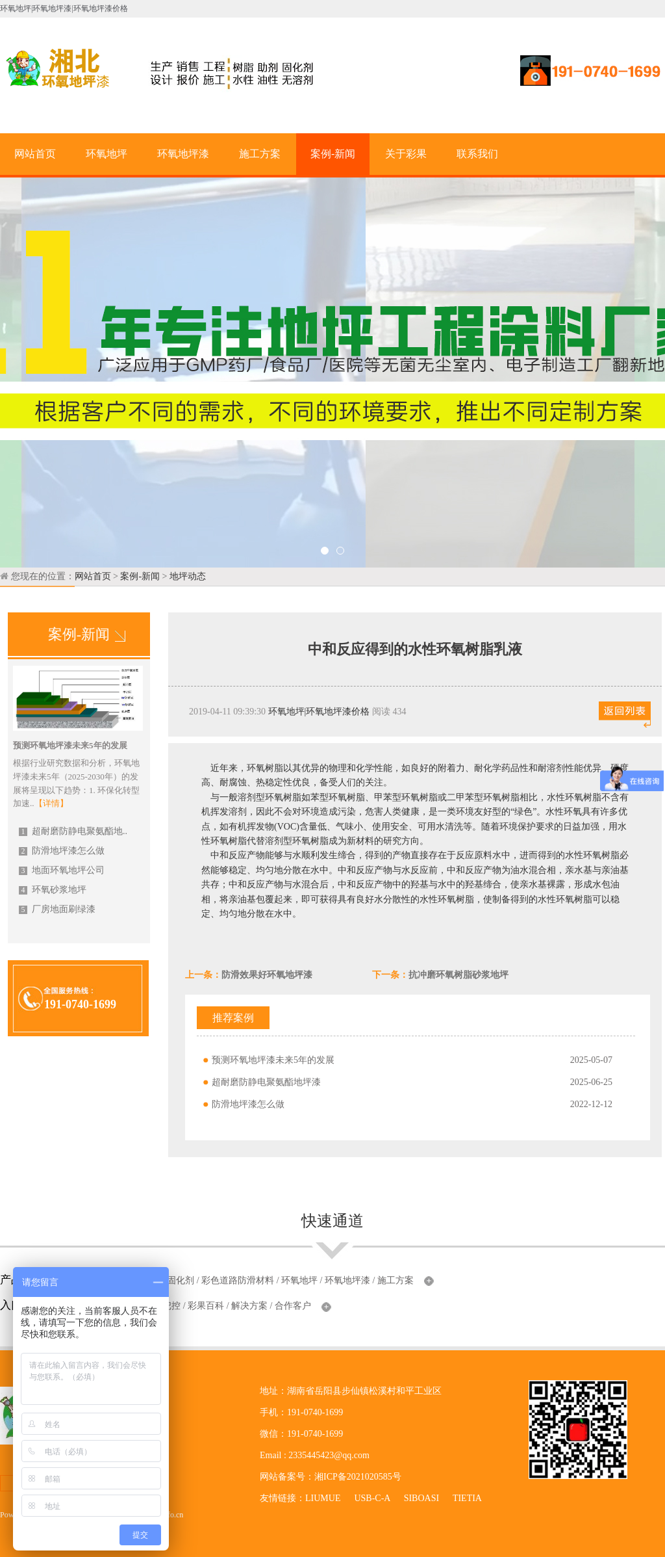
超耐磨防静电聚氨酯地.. (73, 831)
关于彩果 (406, 153)
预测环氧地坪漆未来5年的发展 (273, 1060)
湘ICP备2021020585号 (357, 1477)
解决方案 (249, 1306)
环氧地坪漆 (183, 153)
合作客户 (293, 1306)
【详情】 (51, 803)
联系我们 (477, 153)
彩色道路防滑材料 (237, 1280)
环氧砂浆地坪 (52, 890)
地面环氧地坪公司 (62, 870)
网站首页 (35, 153)
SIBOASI (421, 1498)
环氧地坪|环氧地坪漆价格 (319, 711)
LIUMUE (322, 1498)
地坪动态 (187, 576)
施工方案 (260, 153)
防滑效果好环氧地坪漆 (266, 975)
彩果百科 (206, 1306)
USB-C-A (372, 1498)
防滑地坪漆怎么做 (62, 851)
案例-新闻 (332, 153)
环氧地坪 (106, 153)
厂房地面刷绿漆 (57, 909)
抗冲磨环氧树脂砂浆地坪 (458, 975)
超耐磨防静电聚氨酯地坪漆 (266, 1082)
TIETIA (467, 1498)
